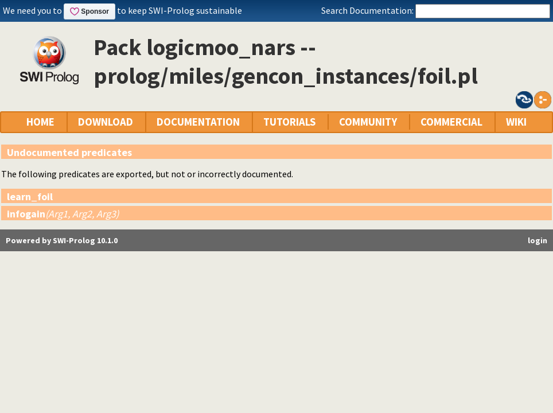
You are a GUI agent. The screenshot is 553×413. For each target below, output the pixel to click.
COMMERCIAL (451, 121)
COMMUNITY (368, 121)
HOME (40, 121)
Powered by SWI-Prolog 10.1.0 (62, 240)
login (537, 240)
